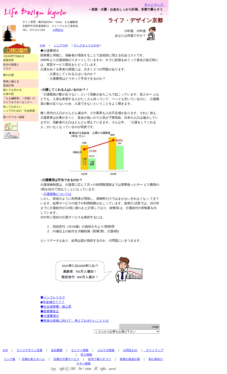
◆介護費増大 (49, 316)
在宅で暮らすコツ (99, 359)
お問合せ (58, 29)
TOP (42, 45)
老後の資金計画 (130, 359)
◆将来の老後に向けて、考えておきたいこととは (74, 320)
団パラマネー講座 (13, 117)
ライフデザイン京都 (29, 350)
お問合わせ (130, 350)
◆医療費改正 (49, 311)
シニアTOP (61, 45)
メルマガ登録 (105, 350)
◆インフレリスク (52, 297)
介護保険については (57, 194)
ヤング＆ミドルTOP (86, 45)
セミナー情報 (79, 350)
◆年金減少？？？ (52, 302)
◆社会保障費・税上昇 (55, 306)
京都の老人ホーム (33, 359)
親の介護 (8, 75)
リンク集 (9, 359)
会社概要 (57, 350)
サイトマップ (155, 4)
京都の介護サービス (66, 359)
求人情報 (86, 354)
